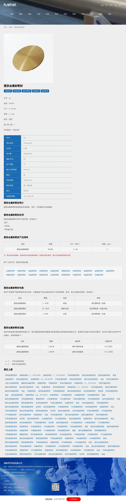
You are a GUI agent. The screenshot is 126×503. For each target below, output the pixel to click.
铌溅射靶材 (32, 271)
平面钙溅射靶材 (104, 383)
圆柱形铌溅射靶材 (12, 407)
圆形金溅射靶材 (76, 379)
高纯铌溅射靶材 (91, 407)
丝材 (91, 14)
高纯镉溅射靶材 (76, 426)
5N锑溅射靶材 (50, 446)
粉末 (12, 14)
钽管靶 (52, 411)
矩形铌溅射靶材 (88, 403)
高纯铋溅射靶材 (11, 438)
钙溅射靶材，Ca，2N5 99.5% (85, 383)
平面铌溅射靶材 (102, 403)
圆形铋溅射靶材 (42, 438)
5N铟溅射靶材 (66, 395)
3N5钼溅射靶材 (60, 419)
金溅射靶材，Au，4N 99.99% (42, 379)
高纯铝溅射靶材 (62, 450)
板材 (29, 14)
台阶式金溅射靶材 (12, 383)
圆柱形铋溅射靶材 (26, 438)
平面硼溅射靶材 (11, 434)
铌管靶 (38, 407)
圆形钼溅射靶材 (87, 415)
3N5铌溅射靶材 (77, 407)
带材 (56, 14)
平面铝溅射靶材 (108, 450)
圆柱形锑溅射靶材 (98, 446)
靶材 (100, 14)
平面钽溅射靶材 (93, 411)
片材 (38, 14)
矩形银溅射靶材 (112, 391)
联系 (119, 5)
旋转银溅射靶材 (90, 391)
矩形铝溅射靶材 (11, 454)
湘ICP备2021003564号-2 (17, 475)
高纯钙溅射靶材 (66, 383)
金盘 (102, 379)
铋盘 (103, 454)
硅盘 (118, 399)
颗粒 (21, 14)
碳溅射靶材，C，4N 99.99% (30, 375)
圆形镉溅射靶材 (113, 426)
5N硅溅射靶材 (52, 399)
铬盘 (112, 419)
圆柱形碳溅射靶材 (89, 375)
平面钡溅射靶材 (26, 446)
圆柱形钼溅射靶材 (72, 415)
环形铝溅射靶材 (40, 454)
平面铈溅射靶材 (97, 387)
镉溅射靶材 (110, 271)
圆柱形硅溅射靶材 (12, 403)
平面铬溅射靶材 (40, 423)
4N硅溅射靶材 (65, 399)
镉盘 (86, 426)
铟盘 (103, 395)
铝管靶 (82, 454)
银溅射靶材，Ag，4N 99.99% (36, 395)
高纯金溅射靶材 (22, 379)
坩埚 (109, 14)
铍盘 (105, 438)
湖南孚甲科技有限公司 (18, 472)
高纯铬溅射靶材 (11, 426)
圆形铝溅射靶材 (26, 454)
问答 (115, 5)
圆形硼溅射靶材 (100, 430)
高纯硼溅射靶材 (64, 430)
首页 (102, 5)
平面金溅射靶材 (18, 361)
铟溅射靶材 (10, 275)
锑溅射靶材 (21, 275)
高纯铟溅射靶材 (93, 395)
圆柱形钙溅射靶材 (26, 387)
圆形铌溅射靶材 (27, 407)
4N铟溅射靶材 (79, 395)
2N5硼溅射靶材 (49, 430)
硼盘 (74, 430)
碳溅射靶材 (66, 275)
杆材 (47, 14)
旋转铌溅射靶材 (49, 407)
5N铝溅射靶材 (88, 450)
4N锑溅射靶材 (77, 446)
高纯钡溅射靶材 (37, 434)
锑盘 (87, 446)
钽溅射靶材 (43, 271)
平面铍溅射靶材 (42, 442)
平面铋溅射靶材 (56, 438)
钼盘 (46, 415)
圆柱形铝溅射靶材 (55, 454)
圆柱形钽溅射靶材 (26, 411)
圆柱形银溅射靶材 (74, 391)
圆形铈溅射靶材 (111, 387)
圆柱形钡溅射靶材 (101, 442)
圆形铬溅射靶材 (11, 423)
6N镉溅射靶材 (36, 426)
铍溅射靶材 (88, 271)
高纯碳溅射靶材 (11, 375)
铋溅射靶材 (99, 271)
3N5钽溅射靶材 (11, 415)
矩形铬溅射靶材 (26, 423)
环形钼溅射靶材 (57, 415)
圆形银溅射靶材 (44, 391)
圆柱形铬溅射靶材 (101, 419)
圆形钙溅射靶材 (11, 387)
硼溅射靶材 (66, 271)
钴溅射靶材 (99, 275)
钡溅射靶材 (77, 271)
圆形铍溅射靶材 (27, 442)
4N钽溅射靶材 (107, 411)
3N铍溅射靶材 (81, 438)
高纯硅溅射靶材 (79, 399)
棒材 (83, 14)
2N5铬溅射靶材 (104, 423)
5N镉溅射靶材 (49, 426)
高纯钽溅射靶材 (25, 415)
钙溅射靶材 (77, 275)
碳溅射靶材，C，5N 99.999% (54, 375)
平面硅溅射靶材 (56, 403)
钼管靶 (22, 419)
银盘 (6, 395)
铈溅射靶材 (88, 275)
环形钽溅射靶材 (11, 411)
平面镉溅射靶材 (11, 430)
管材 (74, 14)
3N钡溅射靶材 (66, 442)
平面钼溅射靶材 (11, 419)
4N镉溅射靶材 (62, 426)
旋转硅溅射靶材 (108, 399)
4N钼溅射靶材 (47, 419)
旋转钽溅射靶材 (64, 411)
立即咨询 (73, 499)
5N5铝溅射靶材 (36, 450)
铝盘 (98, 450)
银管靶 (100, 391)
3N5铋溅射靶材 (106, 434)
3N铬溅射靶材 (90, 423)
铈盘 (23, 391)
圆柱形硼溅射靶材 (85, 430)
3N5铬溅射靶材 (76, 423)
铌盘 (77, 403)
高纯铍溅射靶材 (66, 434)
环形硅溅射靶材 (94, 399)
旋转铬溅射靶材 (62, 423)
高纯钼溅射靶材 (75, 419)
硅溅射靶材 (32, 275)
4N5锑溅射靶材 (64, 446)
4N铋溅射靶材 (92, 434)
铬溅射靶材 (54, 271)
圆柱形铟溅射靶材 (12, 399)
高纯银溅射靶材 (17, 395)
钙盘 (37, 387)
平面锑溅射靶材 (11, 450)
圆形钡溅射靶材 (11, 446)
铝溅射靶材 (10, 271)
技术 (111, 5)
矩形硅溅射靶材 (42, 403)
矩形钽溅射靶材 (78, 411)
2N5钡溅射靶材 (80, 442)
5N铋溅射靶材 (79, 434)
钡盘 (90, 442)
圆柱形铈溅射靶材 (12, 391)
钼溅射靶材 (21, 271)
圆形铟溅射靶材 (93, 454)
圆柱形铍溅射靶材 (12, 442)
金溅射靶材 (54, 275)
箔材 (65, 14)
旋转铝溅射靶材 (71, 454)
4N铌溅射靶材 (63, 407)
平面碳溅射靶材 (73, 375)
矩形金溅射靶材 (112, 379)
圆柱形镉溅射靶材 (97, 426)
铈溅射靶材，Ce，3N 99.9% (77, 387)
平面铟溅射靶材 (27, 399)
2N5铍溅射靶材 (95, 438)
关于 (106, 5)
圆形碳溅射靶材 (104, 375)
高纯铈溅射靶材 (59, 387)
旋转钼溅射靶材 (33, 419)
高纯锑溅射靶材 (51, 434)
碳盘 (114, 375)
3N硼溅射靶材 (36, 430)
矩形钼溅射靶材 (102, 415)
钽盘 (112, 407)
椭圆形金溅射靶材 (28, 383)
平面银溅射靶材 (59, 391)
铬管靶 (51, 423)
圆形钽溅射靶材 (42, 411)
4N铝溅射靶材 (75, 450)
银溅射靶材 (43, 275)
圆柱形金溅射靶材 (19, 364)
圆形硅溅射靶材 (27, 403)
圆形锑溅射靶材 (114, 446)
